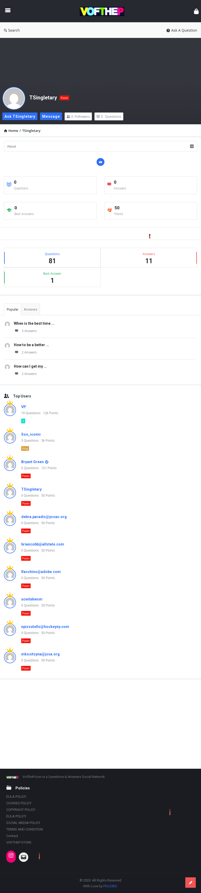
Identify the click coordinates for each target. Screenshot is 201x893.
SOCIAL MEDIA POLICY (23, 823)
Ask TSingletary (19, 116)
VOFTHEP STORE (18, 842)
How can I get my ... (30, 366)
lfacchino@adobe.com (41, 572)
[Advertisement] (100, 723)
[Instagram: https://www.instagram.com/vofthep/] (11, 855)
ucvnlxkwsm (31, 599)
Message (51, 116)
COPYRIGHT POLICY (20, 810)
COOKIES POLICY (18, 803)
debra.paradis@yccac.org (44, 517)
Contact (12, 836)
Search (12, 30)
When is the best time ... (34, 323)
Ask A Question (181, 30)
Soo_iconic (31, 434)
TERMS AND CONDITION (24, 829)
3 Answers (25, 331)
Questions (109, 116)
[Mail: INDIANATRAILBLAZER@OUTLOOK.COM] (23, 857)
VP (23, 407)
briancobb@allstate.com (42, 544)
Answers (30, 309)
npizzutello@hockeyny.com (45, 627)
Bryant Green (32, 462)
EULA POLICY (16, 797)
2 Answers (25, 352)
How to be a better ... (31, 345)
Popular (12, 309)
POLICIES (110, 886)
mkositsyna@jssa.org (40, 654)
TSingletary (43, 97)
